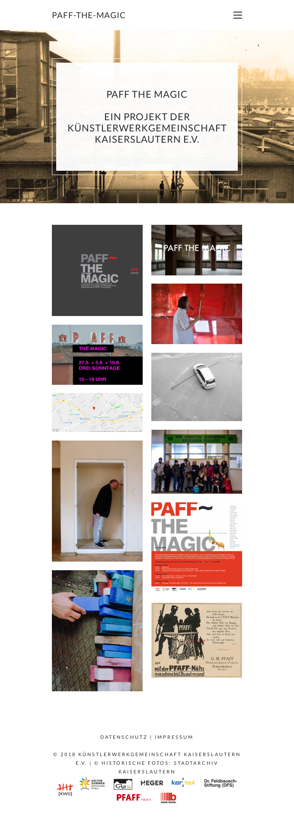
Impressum (174, 737)
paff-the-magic (89, 15)
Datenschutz (124, 737)
